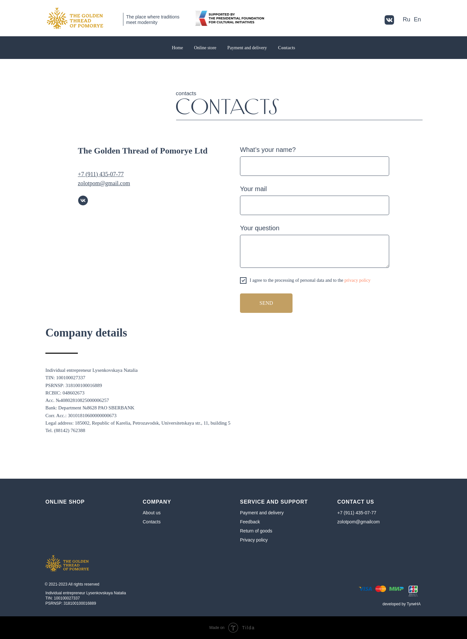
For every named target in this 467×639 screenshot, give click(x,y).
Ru (406, 19)
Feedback (250, 521)
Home (177, 47)
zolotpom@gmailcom (358, 521)
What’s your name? (268, 149)
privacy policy (357, 280)
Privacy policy (254, 539)
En (417, 19)
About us (152, 512)
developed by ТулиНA (402, 604)
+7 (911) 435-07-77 (356, 512)
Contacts (286, 47)
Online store (205, 47)
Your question (260, 228)
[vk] (83, 200)
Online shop (65, 502)
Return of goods (256, 530)
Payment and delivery (247, 47)
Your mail (253, 188)
